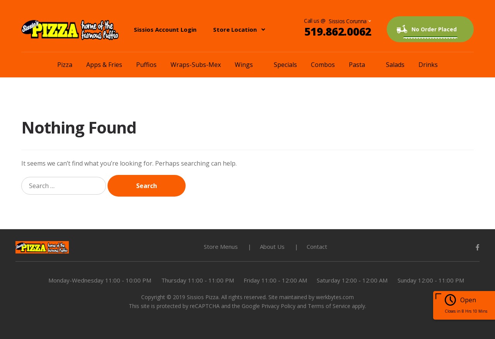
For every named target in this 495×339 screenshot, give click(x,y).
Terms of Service (329, 306)
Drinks (428, 64)
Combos (323, 64)
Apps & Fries (104, 64)
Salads (395, 64)
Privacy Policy (278, 306)
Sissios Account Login (165, 29)
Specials (285, 64)
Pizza (64, 64)
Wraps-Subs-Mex (196, 64)
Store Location (235, 29)
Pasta (357, 64)
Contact (317, 246)
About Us (272, 246)
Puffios (146, 64)
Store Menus (221, 246)
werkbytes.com (335, 297)
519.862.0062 (337, 31)
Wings (244, 64)
